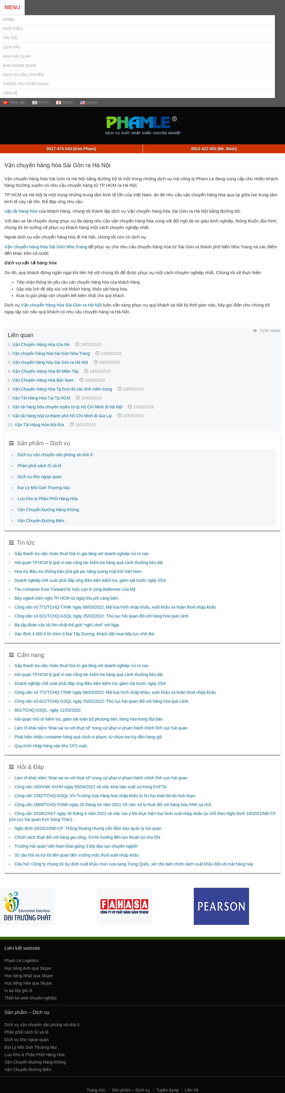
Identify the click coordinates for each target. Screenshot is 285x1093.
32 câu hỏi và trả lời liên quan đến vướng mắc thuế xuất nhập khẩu (77, 855)
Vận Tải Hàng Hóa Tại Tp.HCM (41, 398)
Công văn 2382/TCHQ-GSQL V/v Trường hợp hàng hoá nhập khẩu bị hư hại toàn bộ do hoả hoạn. (105, 795)
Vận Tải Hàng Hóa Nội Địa (39, 424)
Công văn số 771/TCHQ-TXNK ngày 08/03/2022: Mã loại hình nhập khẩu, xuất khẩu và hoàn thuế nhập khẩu (115, 607)
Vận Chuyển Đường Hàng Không (48, 509)
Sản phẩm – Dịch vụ (131, 1090)
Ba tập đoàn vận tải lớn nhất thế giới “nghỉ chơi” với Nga (67, 625)
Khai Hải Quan (17, 56)
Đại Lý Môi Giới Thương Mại (44, 487)
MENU (12, 7)
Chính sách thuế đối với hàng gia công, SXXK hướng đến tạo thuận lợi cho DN (87, 837)
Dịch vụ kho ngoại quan (40, 476)
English (89, 102)
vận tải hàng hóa (20, 211)
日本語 (64, 102)
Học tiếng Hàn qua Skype (28, 983)
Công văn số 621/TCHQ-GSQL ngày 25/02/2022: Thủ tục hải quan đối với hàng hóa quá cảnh (101, 616)
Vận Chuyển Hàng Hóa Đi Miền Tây (45, 371)
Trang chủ (96, 1090)
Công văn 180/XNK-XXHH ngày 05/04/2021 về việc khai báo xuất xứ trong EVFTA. (91, 786)
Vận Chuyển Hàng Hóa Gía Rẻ (41, 344)
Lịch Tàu (11, 47)
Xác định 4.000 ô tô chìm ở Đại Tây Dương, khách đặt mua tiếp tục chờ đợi (84, 633)
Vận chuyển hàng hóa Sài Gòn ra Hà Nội (61, 304)
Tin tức (10, 38)
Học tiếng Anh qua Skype (27, 968)
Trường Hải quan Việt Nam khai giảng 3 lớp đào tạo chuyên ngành (76, 846)
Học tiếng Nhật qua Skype (28, 975)
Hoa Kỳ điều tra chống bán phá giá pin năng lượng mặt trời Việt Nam (78, 571)
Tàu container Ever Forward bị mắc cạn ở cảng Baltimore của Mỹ (75, 589)
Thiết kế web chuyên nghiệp (30, 998)
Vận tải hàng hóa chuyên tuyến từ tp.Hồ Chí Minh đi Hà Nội (67, 407)
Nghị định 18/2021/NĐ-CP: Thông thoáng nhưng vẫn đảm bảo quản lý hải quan (88, 828)
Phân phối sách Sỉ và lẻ (40, 465)
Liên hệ (10, 93)
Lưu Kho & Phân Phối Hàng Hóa (48, 498)
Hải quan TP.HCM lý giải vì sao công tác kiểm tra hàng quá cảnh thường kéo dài (89, 562)
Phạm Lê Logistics (21, 960)
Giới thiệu (13, 29)
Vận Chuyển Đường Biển (41, 520)
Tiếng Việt (14, 102)
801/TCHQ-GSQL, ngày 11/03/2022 (48, 710)
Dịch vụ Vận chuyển (23, 75)
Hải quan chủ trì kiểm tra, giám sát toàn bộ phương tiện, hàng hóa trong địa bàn (89, 719)
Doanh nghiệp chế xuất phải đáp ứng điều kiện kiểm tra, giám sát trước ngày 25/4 (90, 580)
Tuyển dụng (167, 1090)
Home (8, 20)
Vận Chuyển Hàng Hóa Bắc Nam (43, 380)
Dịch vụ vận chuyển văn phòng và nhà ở (55, 454)
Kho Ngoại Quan (19, 66)
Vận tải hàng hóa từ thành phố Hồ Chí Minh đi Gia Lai (62, 415)
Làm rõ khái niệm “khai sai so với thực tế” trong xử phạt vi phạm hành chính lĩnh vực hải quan (101, 728)
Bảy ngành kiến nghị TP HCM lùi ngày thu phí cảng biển (66, 598)
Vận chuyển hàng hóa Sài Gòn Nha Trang (45, 246)
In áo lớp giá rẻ (18, 990)
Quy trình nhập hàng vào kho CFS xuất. (51, 745)
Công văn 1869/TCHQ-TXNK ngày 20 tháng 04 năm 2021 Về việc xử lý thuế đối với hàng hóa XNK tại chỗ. (113, 804)
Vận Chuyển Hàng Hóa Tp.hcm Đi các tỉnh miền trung (62, 389)
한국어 (40, 102)
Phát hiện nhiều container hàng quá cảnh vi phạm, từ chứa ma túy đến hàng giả (88, 737)
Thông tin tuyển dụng (26, 84)
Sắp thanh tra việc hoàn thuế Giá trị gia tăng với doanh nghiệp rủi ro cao (82, 553)
